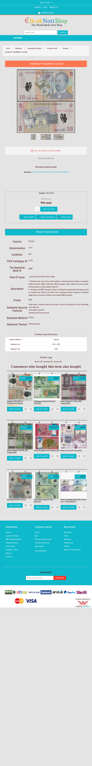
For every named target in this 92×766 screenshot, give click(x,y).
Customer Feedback (12, 536)
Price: (43, 202)
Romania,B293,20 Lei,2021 (16, 500)
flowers (37, 362)
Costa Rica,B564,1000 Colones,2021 (47, 451)
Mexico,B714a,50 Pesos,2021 (71, 451)
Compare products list (42, 543)
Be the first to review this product (46, 167)
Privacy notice (10, 546)
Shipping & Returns (12, 543)
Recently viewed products (43, 539)
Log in (45, 7)
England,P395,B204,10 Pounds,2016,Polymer (15, 402)
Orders (66, 536)
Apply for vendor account (72, 550)
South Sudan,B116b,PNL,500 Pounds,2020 (17, 452)
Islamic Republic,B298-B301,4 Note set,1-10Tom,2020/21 (73, 501)
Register (37, 7)
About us (9, 553)
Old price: (44, 199)
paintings (47, 362)
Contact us (9, 557)
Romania (57, 362)
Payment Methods (41, 551)
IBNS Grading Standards (13, 539)
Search (37, 532)
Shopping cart (68, 543)
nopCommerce (86, 606)
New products (39, 546)
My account (68, 532)
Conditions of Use (12, 550)
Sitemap (8, 532)
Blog (36, 536)
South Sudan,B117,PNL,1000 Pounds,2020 (71, 402)
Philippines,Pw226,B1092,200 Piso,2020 (44, 402)
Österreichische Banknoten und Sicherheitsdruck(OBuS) (51, 172)
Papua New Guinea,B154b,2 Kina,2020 (44, 501)
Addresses (67, 539)
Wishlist (66, 546)
